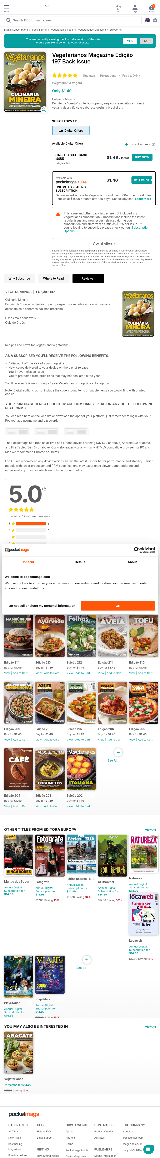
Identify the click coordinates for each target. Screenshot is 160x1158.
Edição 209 (12, 729)
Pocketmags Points (77, 1150)
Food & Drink (40, 29)
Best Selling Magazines (15, 1146)
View (7, 673)
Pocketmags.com (133, 1137)
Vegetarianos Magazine (92, 29)
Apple (69, 1131)
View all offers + (103, 243)
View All (150, 829)
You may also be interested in (36, 1026)
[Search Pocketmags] (8, 21)
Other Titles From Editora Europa (40, 829)
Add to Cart (20, 673)
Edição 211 (105, 662)
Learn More (143, 199)
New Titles (14, 1137)
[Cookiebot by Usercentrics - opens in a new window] (137, 550)
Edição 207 (74, 729)
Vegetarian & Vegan (62, 29)
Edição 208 (43, 729)
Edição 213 (43, 662)
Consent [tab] (27, 562)
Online (69, 1144)
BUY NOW (142, 157)
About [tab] (132, 562)
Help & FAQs (44, 1131)
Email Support (45, 1137)
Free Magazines (17, 1155)
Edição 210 (137, 662)
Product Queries (104, 1131)
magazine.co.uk (132, 1144)
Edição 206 (106, 729)
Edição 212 (74, 662)
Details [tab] (80, 562)
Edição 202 (75, 795)
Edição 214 (12, 662)
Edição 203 (43, 795)
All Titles (13, 1131)
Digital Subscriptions (16, 29)
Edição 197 (116, 29)
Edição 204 (12, 795)
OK (118, 605)
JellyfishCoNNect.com (136, 1150)
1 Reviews (88, 75)
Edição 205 (137, 729)
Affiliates (99, 1137)
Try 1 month (142, 180)
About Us (128, 1131)
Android (70, 1137)
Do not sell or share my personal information (42, 605)
